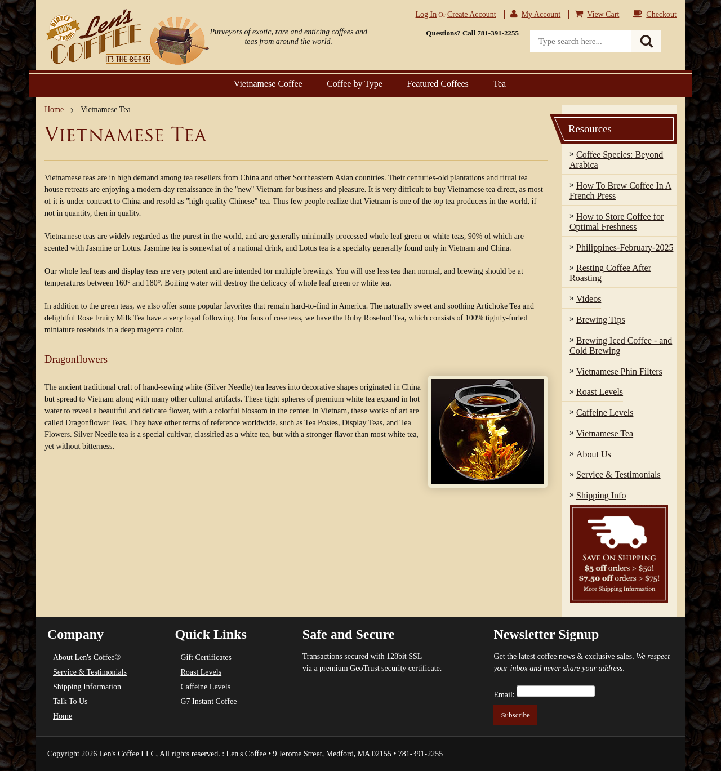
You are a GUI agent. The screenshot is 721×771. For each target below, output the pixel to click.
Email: (503, 694)
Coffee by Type (354, 83)
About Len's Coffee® (87, 657)
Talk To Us (70, 701)
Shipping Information (87, 687)
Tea (499, 83)
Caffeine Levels (205, 687)
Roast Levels (200, 672)
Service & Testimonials (90, 672)
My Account (541, 14)
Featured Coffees (437, 83)
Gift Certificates (206, 657)
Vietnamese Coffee (268, 83)
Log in (426, 14)
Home (54, 109)
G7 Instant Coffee (208, 701)
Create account (471, 14)
